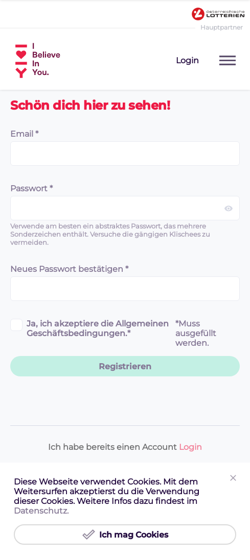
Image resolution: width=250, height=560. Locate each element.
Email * (24, 134)
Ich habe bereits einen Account (125, 447)
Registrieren (125, 366)
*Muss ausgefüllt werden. (195, 333)
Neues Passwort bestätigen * (69, 269)
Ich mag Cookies (125, 534)
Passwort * (31, 188)
